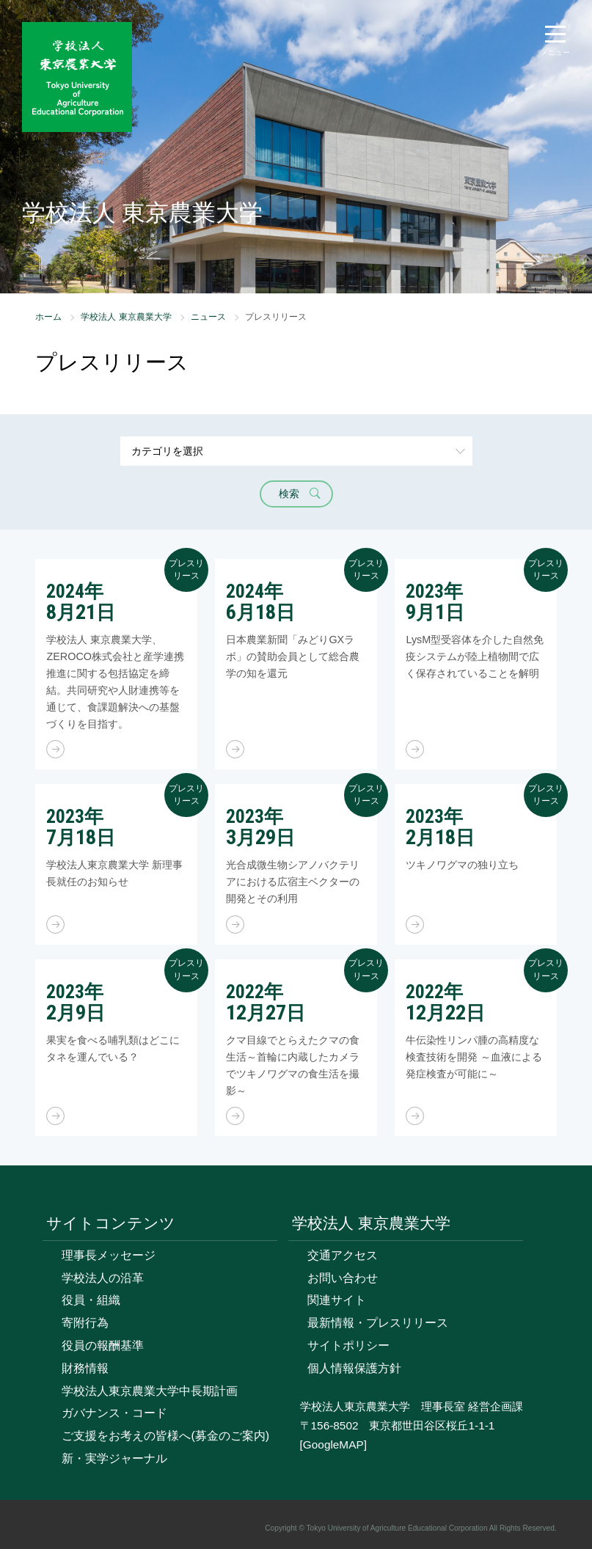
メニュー (555, 52)
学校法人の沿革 (103, 1278)
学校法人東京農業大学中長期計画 (150, 1391)
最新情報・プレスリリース (377, 1323)
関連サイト (336, 1300)
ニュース (208, 317)
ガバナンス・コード (114, 1413)
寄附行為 (85, 1323)
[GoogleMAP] (333, 1444)
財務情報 (85, 1368)
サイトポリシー (348, 1345)
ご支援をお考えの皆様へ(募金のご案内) (165, 1435)
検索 (289, 493)
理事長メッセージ (109, 1255)
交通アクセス (342, 1255)
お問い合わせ (342, 1278)
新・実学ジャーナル (114, 1458)
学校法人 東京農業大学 (126, 317)
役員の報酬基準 (103, 1345)
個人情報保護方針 (354, 1368)
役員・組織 (91, 1300)
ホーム (48, 317)
